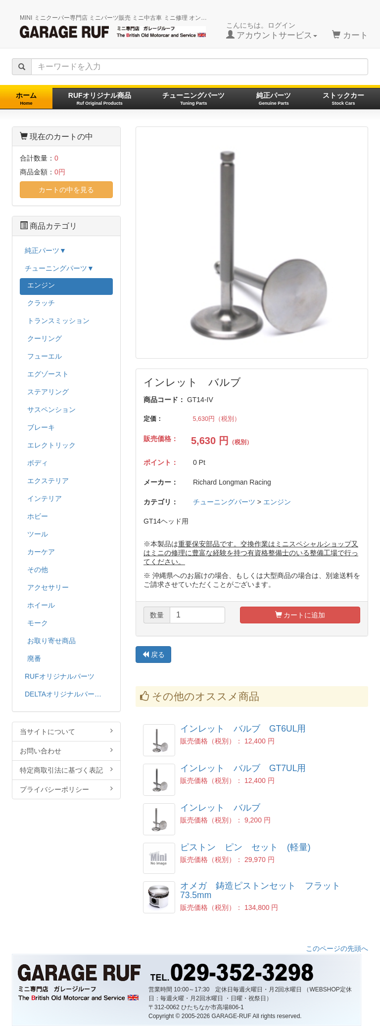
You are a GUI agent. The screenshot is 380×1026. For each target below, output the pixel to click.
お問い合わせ (66, 750)
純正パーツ (273, 98)
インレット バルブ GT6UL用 (243, 729)
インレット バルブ (220, 808)
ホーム (26, 98)
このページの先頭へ (337, 948)
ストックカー (343, 98)
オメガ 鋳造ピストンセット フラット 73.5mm (264, 890)
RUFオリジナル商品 (99, 98)
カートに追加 (300, 615)
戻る (153, 654)
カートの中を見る (66, 190)
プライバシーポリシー (66, 789)
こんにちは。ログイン (272, 30)
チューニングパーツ (193, 98)
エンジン (277, 502)
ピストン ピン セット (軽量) (245, 847)
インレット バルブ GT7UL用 (243, 768)
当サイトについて (66, 731)
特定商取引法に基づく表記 (66, 770)
